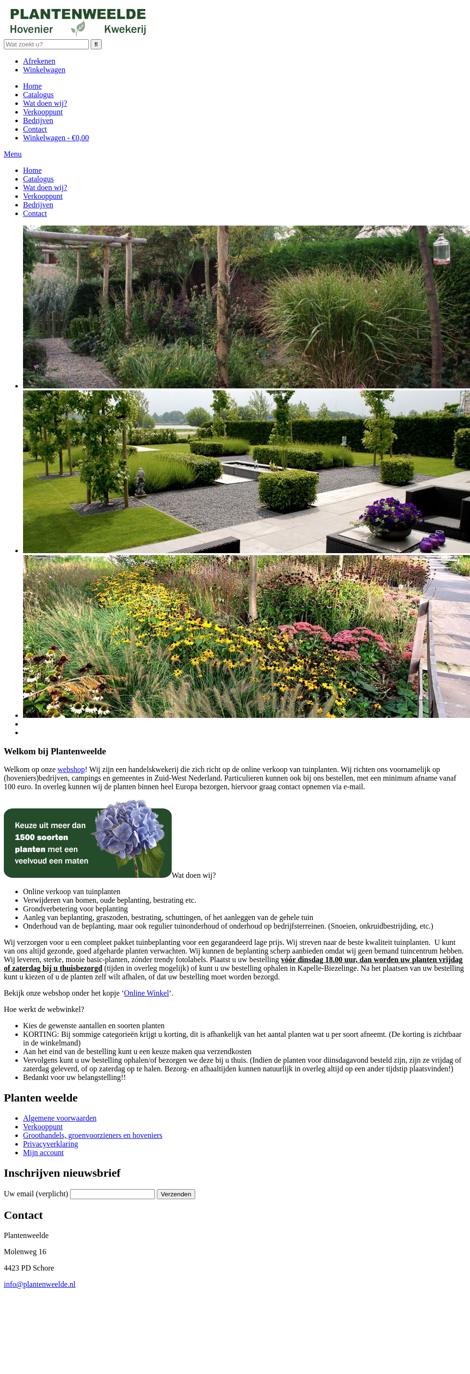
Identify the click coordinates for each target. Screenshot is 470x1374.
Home (32, 86)
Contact (35, 129)
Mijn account (43, 1152)
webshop (71, 769)
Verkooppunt (43, 112)
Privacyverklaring (50, 1144)
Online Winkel (146, 993)
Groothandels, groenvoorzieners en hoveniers (93, 1135)
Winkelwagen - (56, 138)
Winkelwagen (44, 70)
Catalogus (38, 95)
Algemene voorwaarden (59, 1118)
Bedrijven (38, 120)
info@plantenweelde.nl (39, 1284)
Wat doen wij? (45, 103)
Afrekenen (39, 61)
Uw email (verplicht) (36, 1194)
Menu (13, 154)
